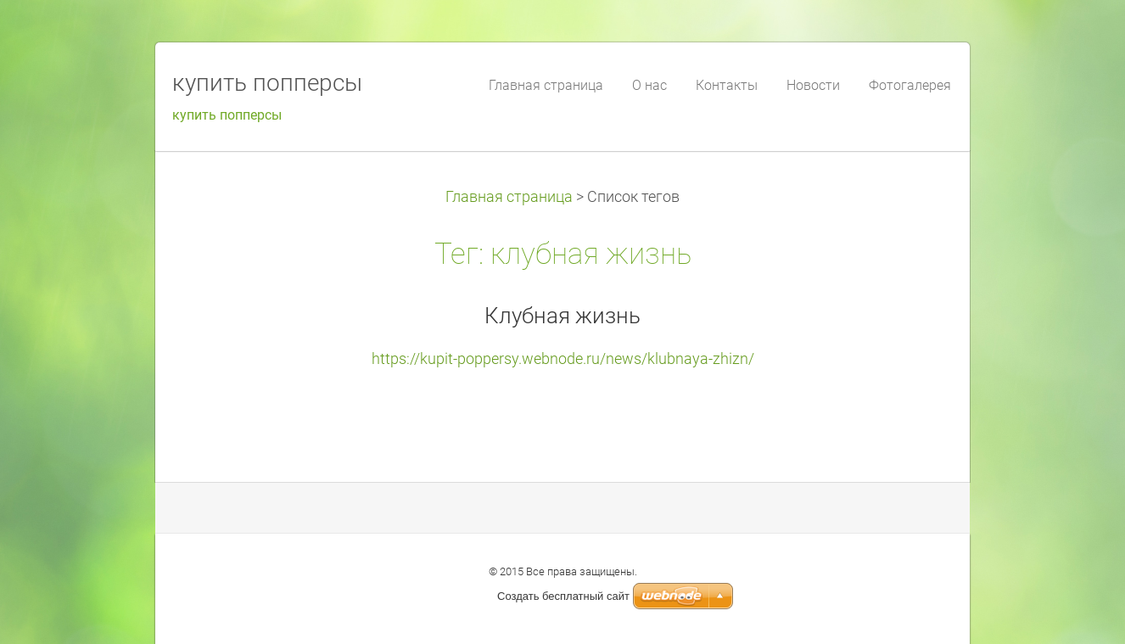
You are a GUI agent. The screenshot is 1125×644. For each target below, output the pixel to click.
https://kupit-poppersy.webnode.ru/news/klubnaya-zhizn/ (563, 358)
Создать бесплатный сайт (563, 596)
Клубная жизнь (562, 315)
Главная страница (509, 196)
